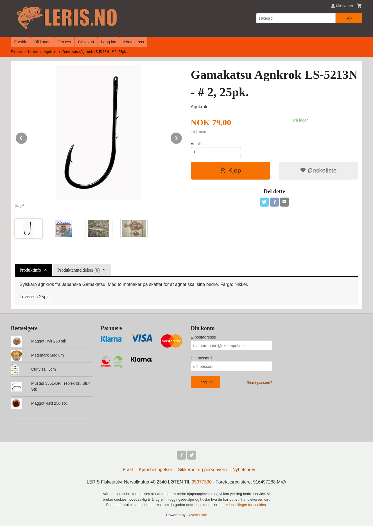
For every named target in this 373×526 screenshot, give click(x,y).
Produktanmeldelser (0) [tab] (78, 270)
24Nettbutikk (197, 515)
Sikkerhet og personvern (202, 469)
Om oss (64, 42)
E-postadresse (203, 337)
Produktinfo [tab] (30, 270)
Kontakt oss (133, 42)
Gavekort (86, 42)
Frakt (128, 469)
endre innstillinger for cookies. (242, 505)
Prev (27, 137)
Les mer (203, 505)
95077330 (202, 482)
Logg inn (108, 42)
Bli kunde (42, 42)
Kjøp (230, 170)
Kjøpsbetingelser (155, 469)
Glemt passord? (259, 382)
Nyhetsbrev (243, 469)
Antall (196, 144)
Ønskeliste (318, 170)
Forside (21, 42)
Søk (348, 18)
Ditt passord (201, 358)
